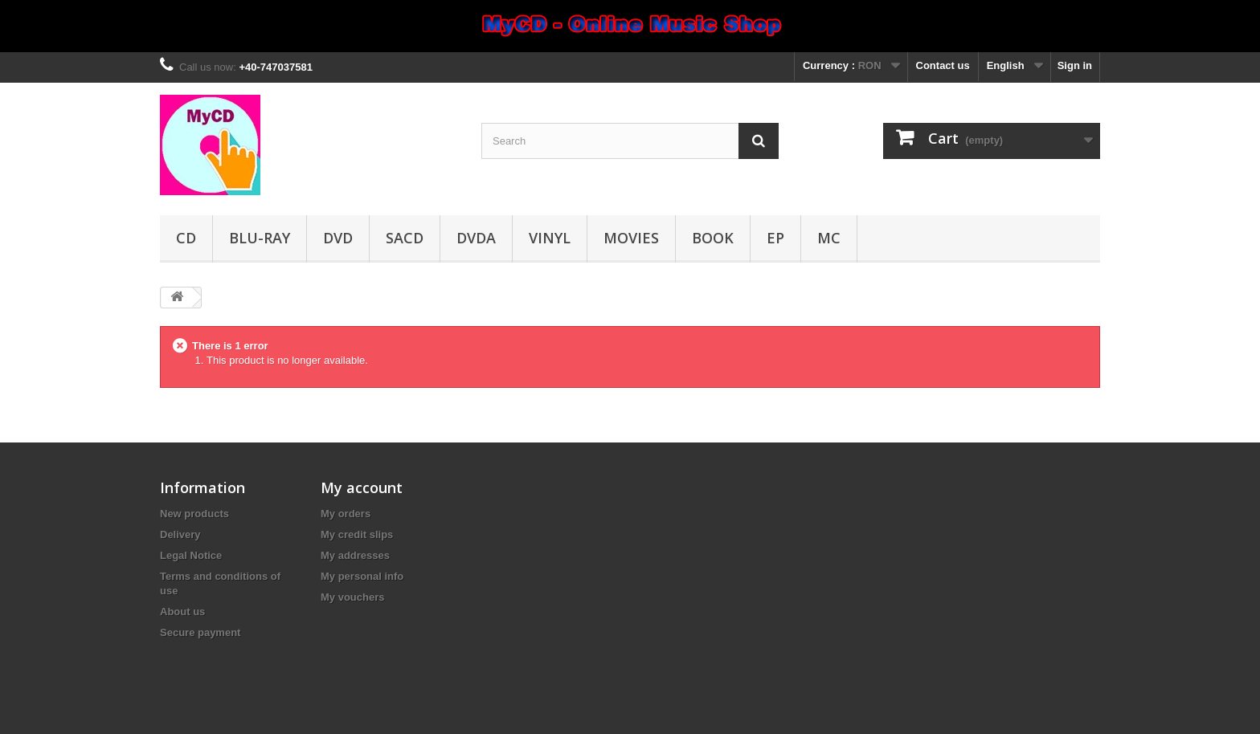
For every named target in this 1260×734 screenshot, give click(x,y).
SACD (404, 237)
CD (186, 237)
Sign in (1075, 65)
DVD (338, 237)
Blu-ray (259, 237)
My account (362, 487)
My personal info (362, 576)
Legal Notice (191, 555)
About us (182, 612)
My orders (345, 514)
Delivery (180, 534)
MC (829, 237)
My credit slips (357, 534)
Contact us (943, 65)
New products (194, 514)
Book (713, 237)
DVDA (476, 237)
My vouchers (352, 597)
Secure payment (200, 632)
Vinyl (550, 237)
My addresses (355, 555)
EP (775, 237)
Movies (631, 237)
